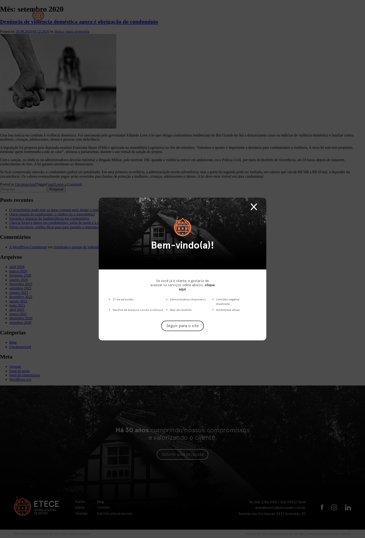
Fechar (254, 206)
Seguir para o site (182, 325)
